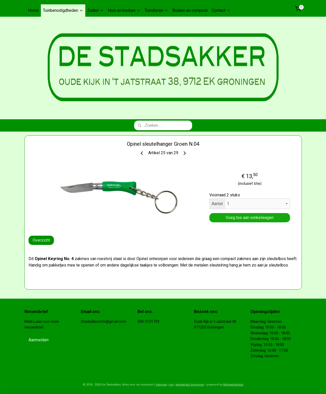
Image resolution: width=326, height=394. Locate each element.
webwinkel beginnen (190, 384)
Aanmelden (39, 339)
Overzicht (41, 240)
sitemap (161, 384)
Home (33, 10)
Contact (221, 10)
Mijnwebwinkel (233, 384)
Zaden (95, 10)
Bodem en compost (190, 10)
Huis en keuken (124, 10)
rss (171, 384)
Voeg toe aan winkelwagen (250, 217)
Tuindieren (156, 10)
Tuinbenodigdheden (63, 10)
